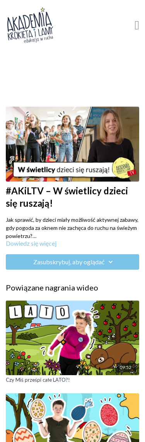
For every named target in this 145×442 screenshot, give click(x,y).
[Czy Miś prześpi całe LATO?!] (72, 380)
